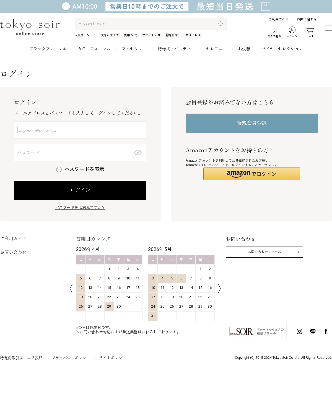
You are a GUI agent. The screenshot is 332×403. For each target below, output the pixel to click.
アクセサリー (134, 48)
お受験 (244, 48)
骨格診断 (171, 35)
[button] (251, 174)
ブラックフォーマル (47, 48)
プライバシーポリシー (70, 358)
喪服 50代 (130, 35)
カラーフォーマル (94, 48)
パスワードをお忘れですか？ (80, 207)
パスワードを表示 (84, 169)
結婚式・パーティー (176, 48)
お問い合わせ (307, 19)
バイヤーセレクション (282, 48)
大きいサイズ (110, 35)
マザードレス (151, 35)
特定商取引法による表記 (21, 358)
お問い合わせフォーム (264, 252)
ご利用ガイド (279, 19)
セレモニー (216, 48)
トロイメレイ (192, 35)
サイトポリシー (112, 358)
